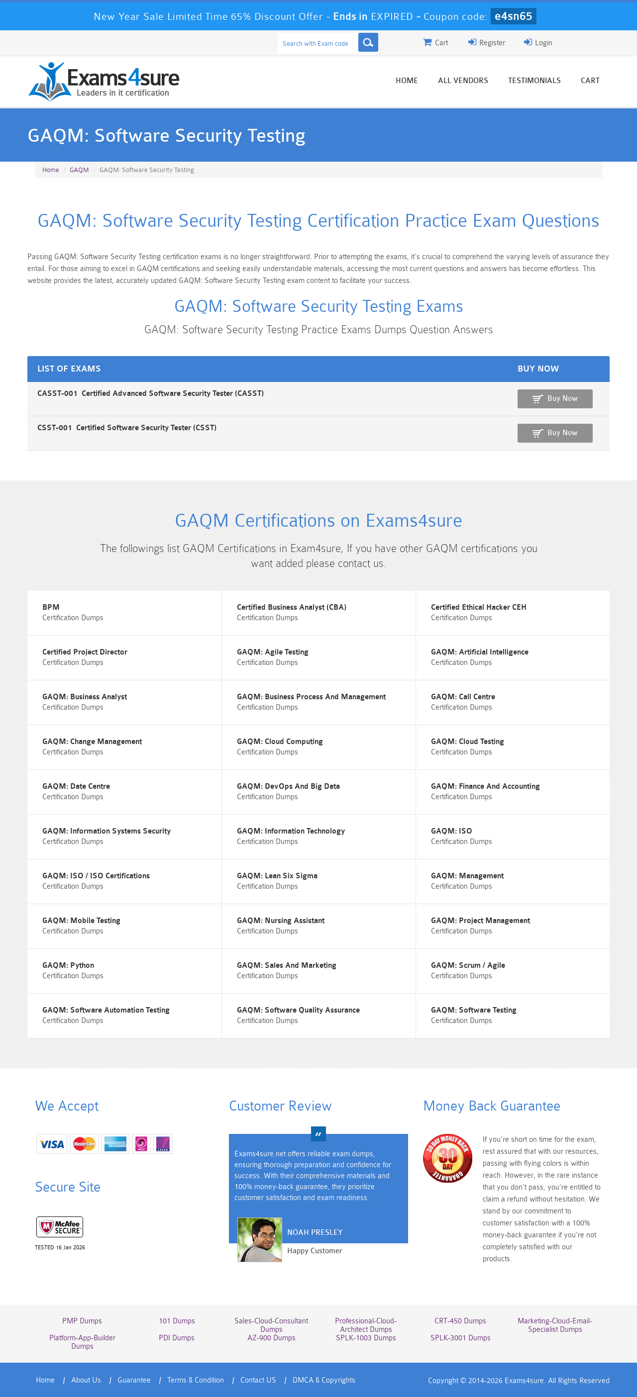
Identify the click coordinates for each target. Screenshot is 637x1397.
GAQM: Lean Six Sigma (277, 876)
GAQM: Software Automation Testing (106, 1010)
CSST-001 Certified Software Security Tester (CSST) (126, 428)
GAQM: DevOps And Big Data (288, 786)
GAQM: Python (68, 965)
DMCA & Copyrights (324, 1380)
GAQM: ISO (451, 831)
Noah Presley (314, 1232)
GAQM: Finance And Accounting (485, 786)
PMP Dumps (82, 1321)
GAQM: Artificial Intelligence (480, 652)
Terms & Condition (195, 1380)
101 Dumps (177, 1321)
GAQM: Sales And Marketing (286, 965)
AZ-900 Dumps (271, 1338)
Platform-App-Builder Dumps (82, 1342)
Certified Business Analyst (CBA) (291, 607)
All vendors (463, 81)
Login (538, 42)
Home (407, 81)
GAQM (79, 170)
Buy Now (562, 398)
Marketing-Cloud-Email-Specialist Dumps (555, 1325)
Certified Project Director (84, 652)
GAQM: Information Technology (291, 831)
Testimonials (534, 81)
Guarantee (134, 1380)
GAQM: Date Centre (76, 786)
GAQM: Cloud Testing (467, 742)
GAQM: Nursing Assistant (280, 921)
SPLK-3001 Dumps (460, 1338)
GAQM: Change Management (92, 742)
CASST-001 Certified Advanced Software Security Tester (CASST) (150, 393)
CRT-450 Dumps (460, 1321)
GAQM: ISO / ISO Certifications (96, 876)
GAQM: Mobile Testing (81, 921)
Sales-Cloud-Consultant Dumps (271, 1325)
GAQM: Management (467, 876)
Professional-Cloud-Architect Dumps (366, 1325)
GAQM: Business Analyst (84, 697)
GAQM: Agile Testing (273, 652)
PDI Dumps (177, 1338)
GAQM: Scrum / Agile (468, 965)
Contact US (258, 1380)
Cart (590, 81)
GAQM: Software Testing (474, 1010)
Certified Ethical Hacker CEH (479, 607)
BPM (51, 607)
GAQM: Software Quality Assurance (298, 1010)
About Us (86, 1380)
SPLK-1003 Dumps (366, 1338)
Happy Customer (314, 1251)
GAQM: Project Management (480, 921)
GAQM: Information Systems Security (106, 831)
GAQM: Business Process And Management (311, 697)
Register (486, 42)
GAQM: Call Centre (463, 697)
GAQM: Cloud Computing (280, 742)
